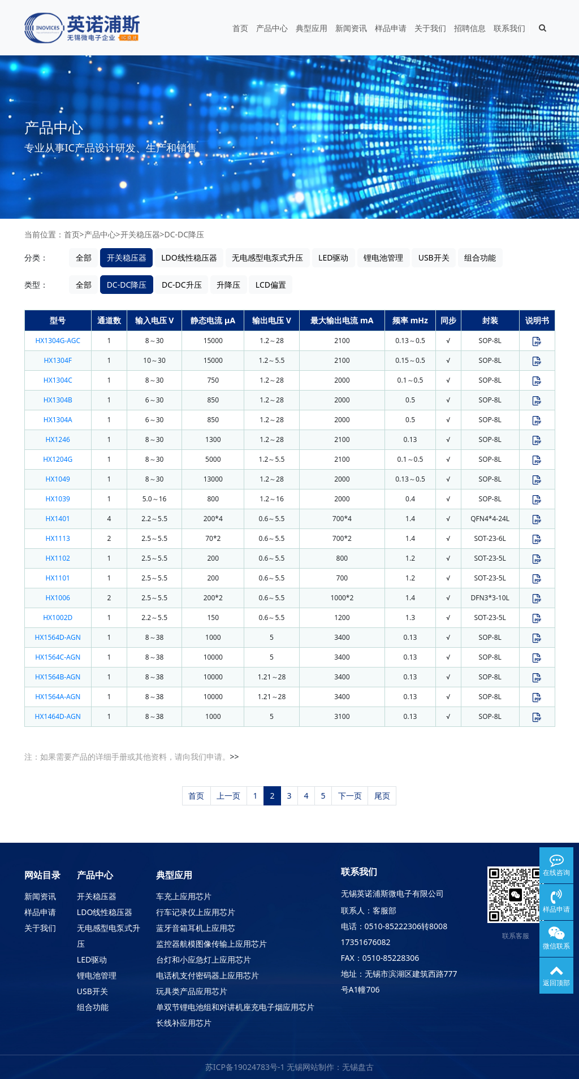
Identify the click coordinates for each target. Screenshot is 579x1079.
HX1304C (58, 380)
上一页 (228, 795)
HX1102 (58, 558)
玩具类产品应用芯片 (191, 991)
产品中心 (272, 28)
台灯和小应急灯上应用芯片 (203, 959)
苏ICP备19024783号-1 (245, 1066)
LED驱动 (333, 257)
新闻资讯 (351, 28)
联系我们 (509, 28)
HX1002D (57, 617)
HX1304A (58, 419)
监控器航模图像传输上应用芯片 (211, 943)
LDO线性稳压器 (189, 257)
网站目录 (42, 875)
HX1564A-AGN (57, 696)
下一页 (350, 795)
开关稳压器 (140, 234)
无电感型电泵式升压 (267, 257)
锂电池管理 (383, 257)
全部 (84, 257)
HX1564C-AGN (57, 657)
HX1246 (58, 439)
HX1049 (58, 479)
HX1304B (58, 400)
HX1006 (58, 598)
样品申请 (391, 28)
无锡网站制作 (310, 1066)
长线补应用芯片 (183, 1022)
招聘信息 (470, 28)
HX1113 (58, 538)
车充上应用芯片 (183, 896)
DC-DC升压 (182, 284)
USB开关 (434, 257)
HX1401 (58, 518)
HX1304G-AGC (57, 340)
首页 (240, 28)
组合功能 (480, 257)
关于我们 (430, 28)
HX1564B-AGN (57, 677)
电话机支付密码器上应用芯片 (207, 975)
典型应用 (311, 28)
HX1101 (58, 578)
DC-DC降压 (185, 234)
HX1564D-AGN (58, 637)
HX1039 (58, 499)
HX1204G (57, 459)
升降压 (228, 284)
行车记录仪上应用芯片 (195, 912)
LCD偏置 (271, 284)
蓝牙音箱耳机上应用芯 (195, 927)
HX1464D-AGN (58, 716)
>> (234, 756)
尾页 (382, 795)
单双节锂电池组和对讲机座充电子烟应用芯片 (235, 1007)
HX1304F (58, 360)
